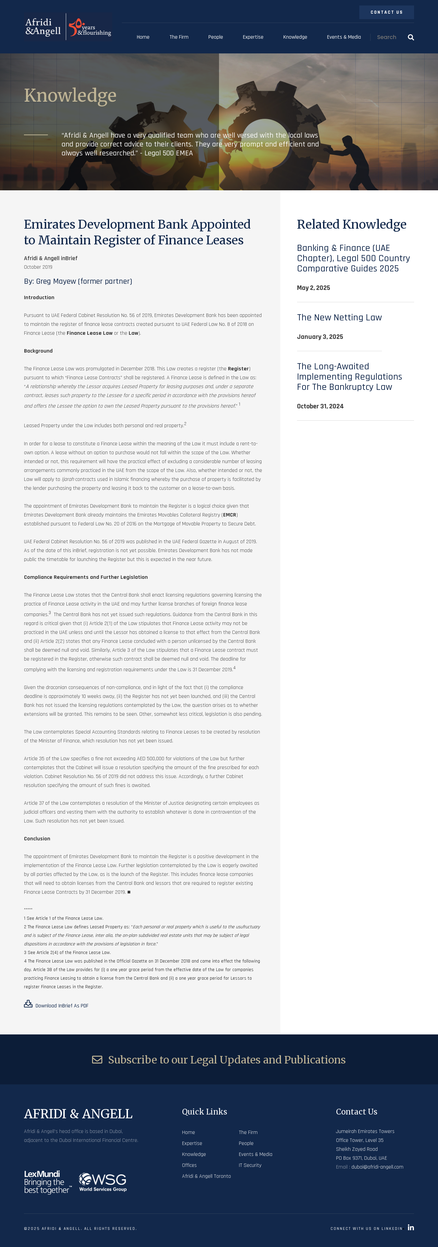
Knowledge (295, 37)
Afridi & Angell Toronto (206, 1176)
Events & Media (344, 37)
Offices (189, 1165)
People (215, 37)
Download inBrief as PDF (56, 1004)
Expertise (253, 37)
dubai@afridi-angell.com (377, 1167)
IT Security (250, 1165)
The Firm (179, 37)
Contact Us (387, 12)
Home (143, 37)
